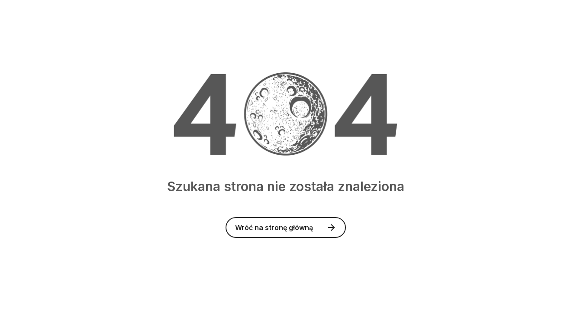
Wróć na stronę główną (285, 227)
